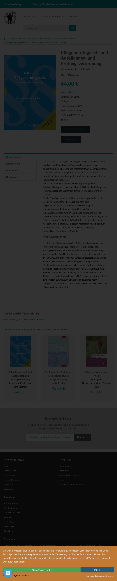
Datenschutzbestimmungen (104, 576)
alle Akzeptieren (42, 569)
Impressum (90, 576)
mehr (97, 569)
